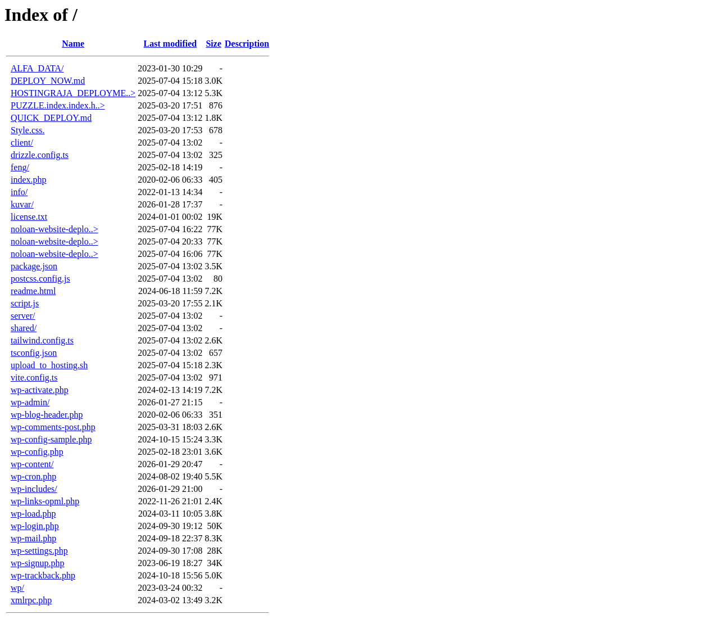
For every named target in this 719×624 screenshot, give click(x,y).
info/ (19, 192)
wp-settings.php (39, 550)
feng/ (20, 167)
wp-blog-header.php (47, 414)
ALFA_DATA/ (37, 68)
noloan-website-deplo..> (54, 229)
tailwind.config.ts (42, 340)
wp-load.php (33, 513)
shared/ (24, 328)
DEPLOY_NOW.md (48, 80)
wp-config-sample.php (51, 439)
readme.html (33, 291)
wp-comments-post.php (53, 427)
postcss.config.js (40, 278)
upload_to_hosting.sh (49, 365)
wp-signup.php (38, 563)
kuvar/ (22, 204)
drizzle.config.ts (40, 155)
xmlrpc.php (31, 600)
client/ (22, 142)
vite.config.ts (34, 377)
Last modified (170, 43)
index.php (29, 179)
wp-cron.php (33, 476)
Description (247, 43)
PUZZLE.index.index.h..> (58, 105)
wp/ (17, 588)
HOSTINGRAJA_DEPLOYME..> (73, 93)
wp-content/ (32, 464)
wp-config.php (37, 451)
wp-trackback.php (43, 575)
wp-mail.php (33, 538)
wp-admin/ (30, 402)
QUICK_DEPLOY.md (51, 118)
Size (213, 43)
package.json (34, 266)
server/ (23, 315)
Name (73, 43)
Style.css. (27, 130)
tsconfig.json (34, 353)
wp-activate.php (40, 390)
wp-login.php (35, 526)
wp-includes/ (34, 489)
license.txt (29, 216)
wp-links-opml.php (45, 501)
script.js (25, 303)
